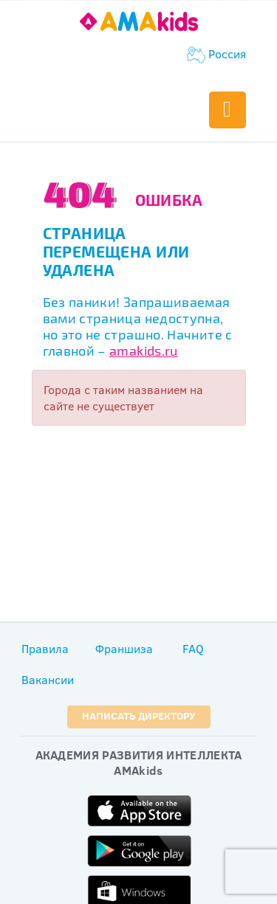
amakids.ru (143, 350)
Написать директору (139, 715)
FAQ (193, 649)
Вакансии (47, 680)
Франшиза (124, 649)
